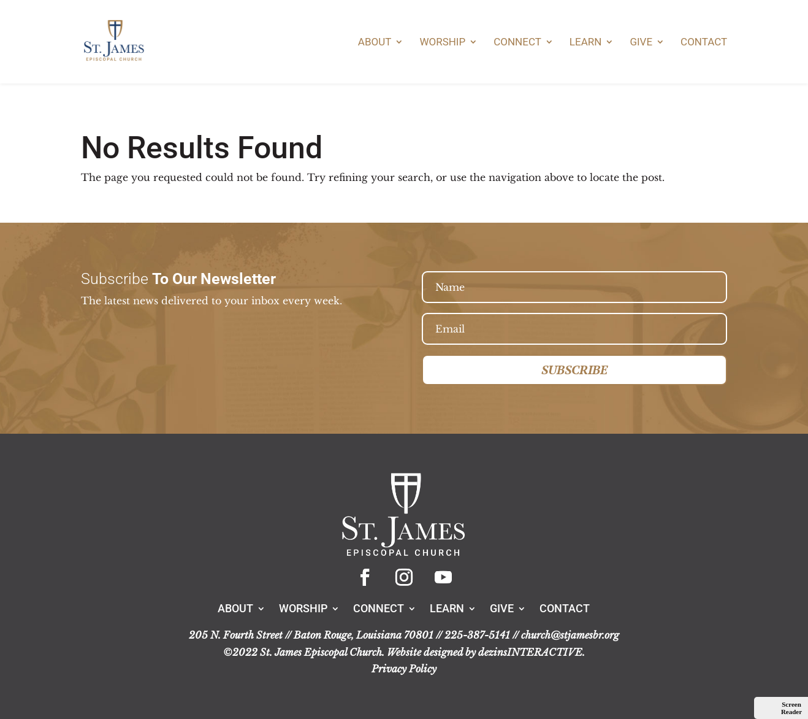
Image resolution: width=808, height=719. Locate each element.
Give (641, 42)
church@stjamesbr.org (570, 635)
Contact (703, 42)
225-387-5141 (477, 635)
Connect (517, 42)
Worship (442, 42)
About (375, 42)
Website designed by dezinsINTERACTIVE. (486, 652)
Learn (586, 42)
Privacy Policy (404, 669)
